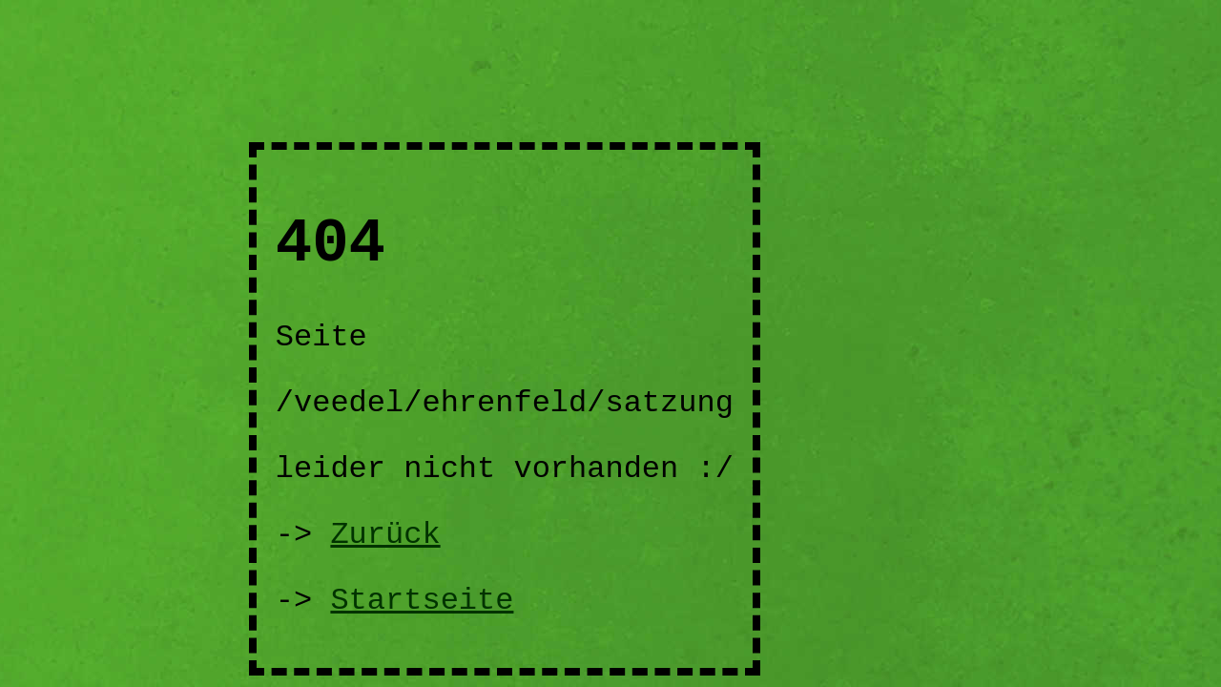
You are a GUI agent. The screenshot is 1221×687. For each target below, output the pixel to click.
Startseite (421, 600)
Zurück (385, 534)
